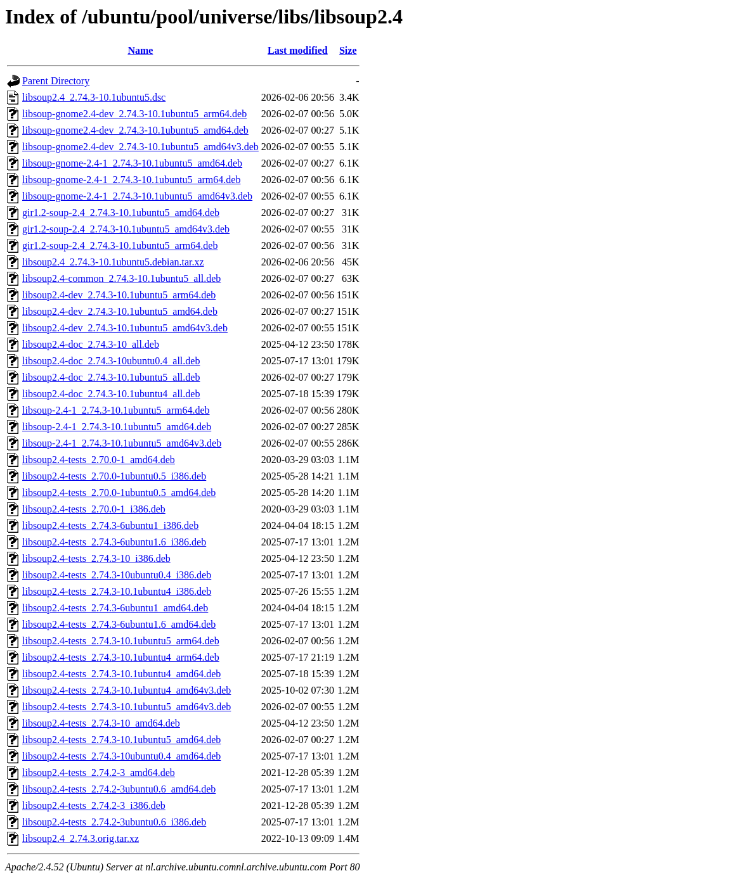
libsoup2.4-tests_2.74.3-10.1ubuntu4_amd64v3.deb (126, 690)
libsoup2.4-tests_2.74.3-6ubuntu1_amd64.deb (115, 607)
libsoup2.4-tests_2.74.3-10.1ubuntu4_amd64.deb (121, 673)
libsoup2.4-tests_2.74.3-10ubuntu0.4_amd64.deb (121, 756)
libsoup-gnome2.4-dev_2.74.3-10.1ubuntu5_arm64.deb (134, 113)
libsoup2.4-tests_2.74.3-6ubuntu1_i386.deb (110, 525)
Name (140, 50)
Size (348, 50)
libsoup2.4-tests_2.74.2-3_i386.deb (94, 805)
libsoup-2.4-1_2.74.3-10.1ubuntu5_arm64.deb (116, 410)
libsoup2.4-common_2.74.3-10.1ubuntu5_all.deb (121, 278)
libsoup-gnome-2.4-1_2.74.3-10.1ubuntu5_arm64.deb (131, 179)
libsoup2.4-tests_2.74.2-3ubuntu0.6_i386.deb (114, 822)
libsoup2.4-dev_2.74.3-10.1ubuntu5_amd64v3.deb (125, 327)
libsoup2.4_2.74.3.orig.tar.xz (80, 838)
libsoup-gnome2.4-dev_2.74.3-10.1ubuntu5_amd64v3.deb (140, 146)
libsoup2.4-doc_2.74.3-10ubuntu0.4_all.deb (111, 360)
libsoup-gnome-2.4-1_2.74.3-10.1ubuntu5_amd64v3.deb (137, 196)
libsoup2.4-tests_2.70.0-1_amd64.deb (98, 459)
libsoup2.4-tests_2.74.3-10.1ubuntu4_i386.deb (116, 591)
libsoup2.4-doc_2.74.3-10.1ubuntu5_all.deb (111, 377)
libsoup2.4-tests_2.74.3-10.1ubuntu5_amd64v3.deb (126, 706)
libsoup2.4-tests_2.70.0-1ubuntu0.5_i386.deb (114, 476)
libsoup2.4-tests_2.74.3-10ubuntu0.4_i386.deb (116, 574)
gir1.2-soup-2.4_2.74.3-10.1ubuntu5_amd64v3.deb (126, 229)
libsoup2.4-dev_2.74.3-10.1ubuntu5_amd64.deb (119, 311)
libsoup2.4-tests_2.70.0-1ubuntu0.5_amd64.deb (119, 492)
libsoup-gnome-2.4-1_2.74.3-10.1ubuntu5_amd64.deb (132, 163)
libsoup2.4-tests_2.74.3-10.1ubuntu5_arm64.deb (120, 640)
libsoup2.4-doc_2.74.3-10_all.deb (90, 344)
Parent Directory (55, 80)
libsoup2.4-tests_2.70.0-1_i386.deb (94, 509)
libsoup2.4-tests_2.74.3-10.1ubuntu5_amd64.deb (121, 739)
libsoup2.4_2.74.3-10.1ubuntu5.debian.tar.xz (113, 262)
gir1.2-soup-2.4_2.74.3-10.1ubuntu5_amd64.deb (120, 212)
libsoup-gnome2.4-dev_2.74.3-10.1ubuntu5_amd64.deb (135, 130)
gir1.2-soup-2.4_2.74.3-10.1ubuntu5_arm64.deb (119, 245)
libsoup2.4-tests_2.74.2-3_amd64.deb (98, 772)
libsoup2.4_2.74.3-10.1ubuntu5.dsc (94, 97)
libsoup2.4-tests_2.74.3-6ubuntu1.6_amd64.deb (119, 624)
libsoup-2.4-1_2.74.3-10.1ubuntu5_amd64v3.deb (121, 443)
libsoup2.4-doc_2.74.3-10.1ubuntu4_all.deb (111, 393)
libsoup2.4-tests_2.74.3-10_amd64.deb (101, 723)
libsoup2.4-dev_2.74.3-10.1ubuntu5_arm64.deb (119, 294)
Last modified (298, 50)
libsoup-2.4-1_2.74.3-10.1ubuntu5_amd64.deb (116, 426)
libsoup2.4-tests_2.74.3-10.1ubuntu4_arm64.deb (120, 657)
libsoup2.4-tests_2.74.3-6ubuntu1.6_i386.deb (114, 542)
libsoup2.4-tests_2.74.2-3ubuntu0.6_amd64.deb (119, 789)
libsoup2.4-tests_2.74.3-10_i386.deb (96, 558)
